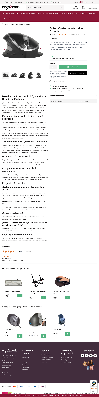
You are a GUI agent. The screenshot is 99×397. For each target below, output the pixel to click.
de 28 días (59, 86)
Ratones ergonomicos (53, 13)
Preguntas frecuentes (28, 360)
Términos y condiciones (77, 393)
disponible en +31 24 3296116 (68, 88)
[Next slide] (41, 49)
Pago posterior (26, 369)
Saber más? (75, 395)
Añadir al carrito (73, 67)
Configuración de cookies (91, 393)
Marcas (4, 370)
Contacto (24, 362)
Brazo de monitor (81, 13)
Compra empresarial (47, 357)
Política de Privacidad (64, 393)
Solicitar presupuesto (47, 354)
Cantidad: (52, 63)
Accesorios (92, 13)
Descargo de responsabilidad (51, 393)
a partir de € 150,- (61, 91)
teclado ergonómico (37, 177)
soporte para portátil (10, 179)
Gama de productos (66, 362)
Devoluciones (25, 357)
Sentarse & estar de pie (27, 13)
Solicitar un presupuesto (78, 73)
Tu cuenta (44, 362)
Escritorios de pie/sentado (10, 13)
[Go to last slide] (5, 49)
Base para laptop (67, 13)
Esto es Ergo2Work (66, 357)
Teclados (40, 13)
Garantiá (24, 364)
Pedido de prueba (46, 359)
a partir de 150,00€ (14, 2)
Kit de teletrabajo (8, 19)
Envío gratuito (25, 367)
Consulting (64, 360)
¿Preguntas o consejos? (33, 2)
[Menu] (96, 381)
